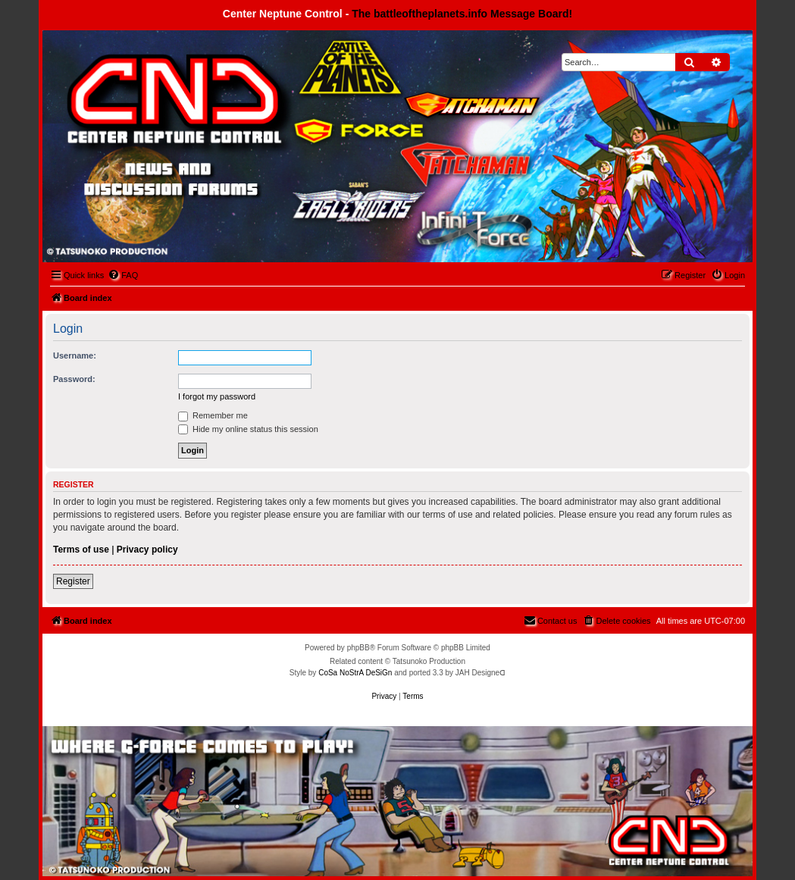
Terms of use (81, 549)
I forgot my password (216, 396)
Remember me (213, 415)
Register (73, 581)
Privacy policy (147, 549)
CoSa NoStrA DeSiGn (355, 673)
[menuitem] (123, 275)
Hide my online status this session (248, 429)
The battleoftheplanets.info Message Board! (462, 14)
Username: (74, 355)
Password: (74, 379)
